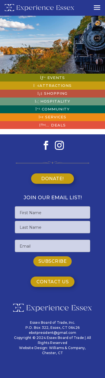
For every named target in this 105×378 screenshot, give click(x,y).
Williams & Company (67, 348)
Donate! (52, 178)
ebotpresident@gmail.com (52, 333)
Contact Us (52, 281)
